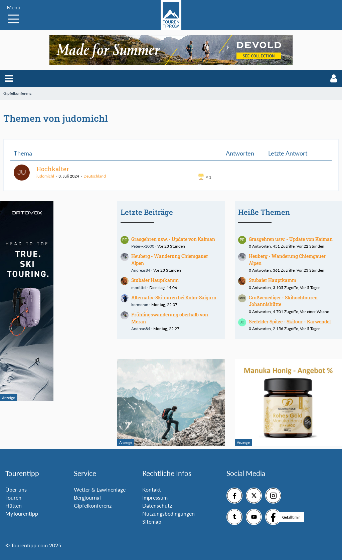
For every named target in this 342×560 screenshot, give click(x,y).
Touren (13, 497)
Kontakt (151, 489)
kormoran (139, 304)
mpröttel (138, 287)
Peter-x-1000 (142, 246)
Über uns (16, 489)
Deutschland (94, 176)
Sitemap (151, 521)
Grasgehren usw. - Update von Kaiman (173, 239)
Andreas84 (140, 270)
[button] (9, 78)
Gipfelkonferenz (93, 505)
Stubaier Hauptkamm (155, 280)
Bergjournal (87, 497)
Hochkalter (52, 169)
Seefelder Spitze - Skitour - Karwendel (290, 321)
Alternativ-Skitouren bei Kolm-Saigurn (173, 297)
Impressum (155, 497)
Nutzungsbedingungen (168, 513)
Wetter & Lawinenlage (100, 489)
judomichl (45, 176)
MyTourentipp (21, 513)
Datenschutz (157, 505)
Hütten (13, 505)
